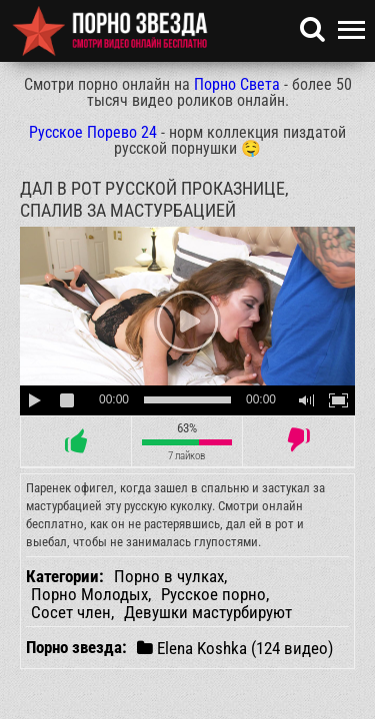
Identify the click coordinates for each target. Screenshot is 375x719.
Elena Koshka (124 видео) (235, 647)
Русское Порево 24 (93, 132)
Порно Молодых (89, 594)
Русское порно (213, 594)
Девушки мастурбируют (208, 612)
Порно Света (237, 84)
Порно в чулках (169, 576)
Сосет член (71, 612)
